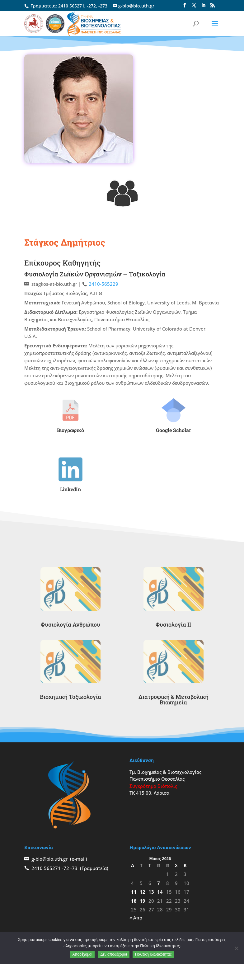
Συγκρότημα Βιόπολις (153, 786)
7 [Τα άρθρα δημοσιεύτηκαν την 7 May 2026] (158, 883)
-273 (102, 6)
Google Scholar (173, 430)
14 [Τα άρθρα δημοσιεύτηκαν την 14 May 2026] (160, 892)
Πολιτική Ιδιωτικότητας (153, 954)
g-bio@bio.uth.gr (49, 859)
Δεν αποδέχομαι (113, 954)
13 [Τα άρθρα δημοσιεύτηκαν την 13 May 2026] (151, 892)
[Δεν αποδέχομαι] (236, 948)
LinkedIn (70, 489)
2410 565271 (71, 6)
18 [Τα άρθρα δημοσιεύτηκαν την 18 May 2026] (134, 901)
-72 (65, 868)
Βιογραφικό (70, 430)
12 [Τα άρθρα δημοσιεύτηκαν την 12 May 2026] (142, 892)
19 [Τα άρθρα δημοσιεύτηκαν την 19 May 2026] (142, 901)
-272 (91, 6)
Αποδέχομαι (82, 954)
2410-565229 (103, 284)
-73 (73, 868)
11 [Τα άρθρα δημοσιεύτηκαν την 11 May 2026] (134, 892)
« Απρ (135, 918)
